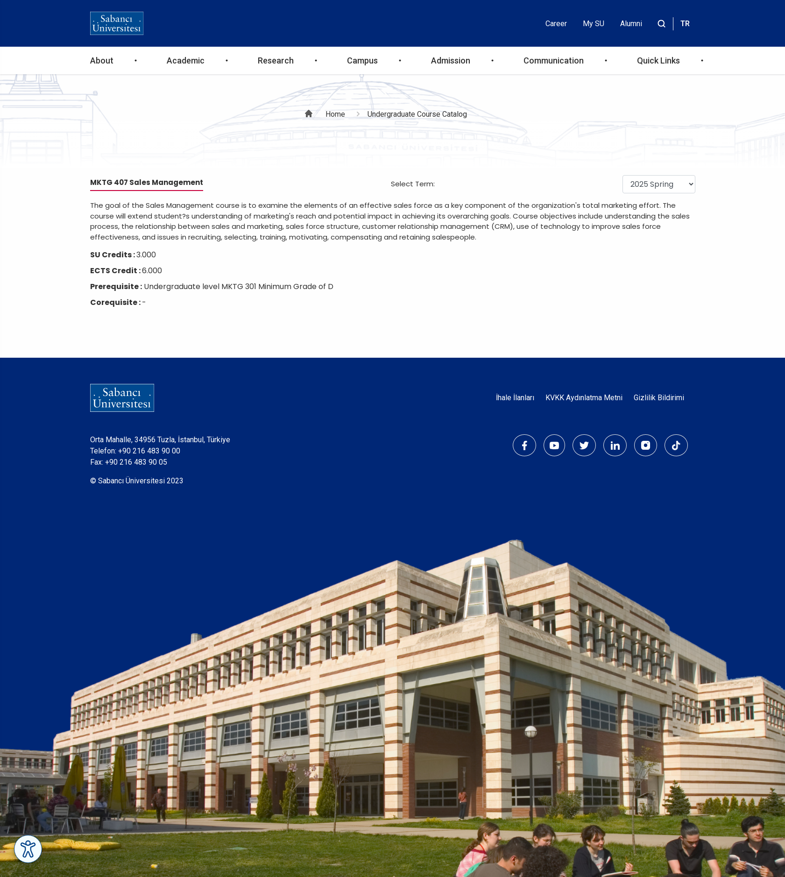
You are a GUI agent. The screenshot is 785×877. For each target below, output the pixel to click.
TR (685, 23)
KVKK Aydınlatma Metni (583, 397)
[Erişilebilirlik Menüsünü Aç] (28, 849)
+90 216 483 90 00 (149, 450)
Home (335, 114)
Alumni (631, 23)
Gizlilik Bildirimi (659, 397)
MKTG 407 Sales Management (146, 182)
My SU (593, 23)
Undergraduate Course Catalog (417, 114)
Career (556, 23)
